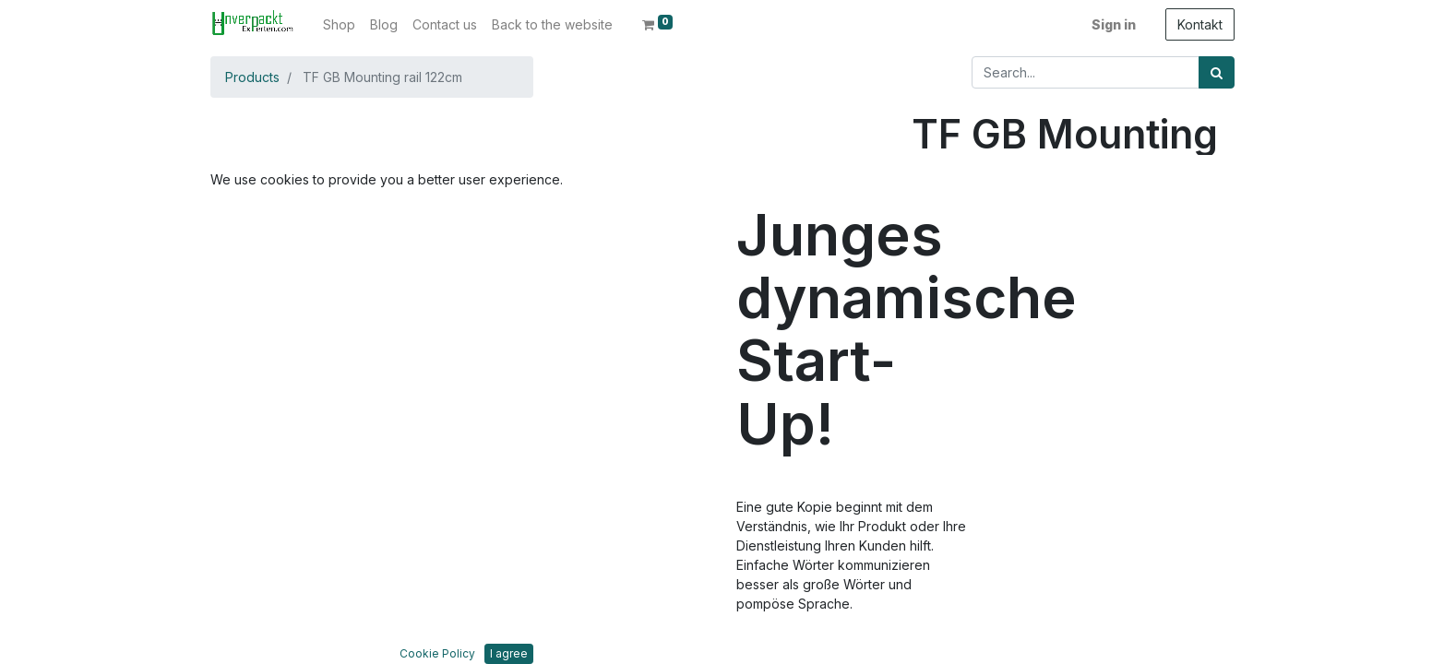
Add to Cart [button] (997, 314)
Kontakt (1200, 24)
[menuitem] (339, 24)
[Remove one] (929, 259)
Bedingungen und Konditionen (1004, 618)
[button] (261, 297)
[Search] (1217, 72)
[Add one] (1007, 259)
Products (252, 77)
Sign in (1114, 24)
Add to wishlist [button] (975, 369)
